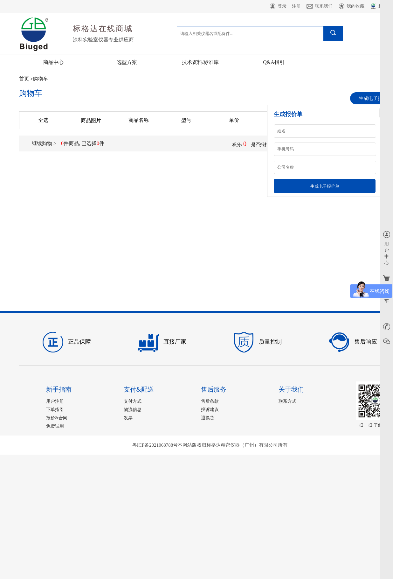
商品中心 (53, 62)
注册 (296, 6)
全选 (43, 120)
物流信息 (132, 409)
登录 (277, 6)
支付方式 (132, 401)
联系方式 (287, 401)
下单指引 (55, 409)
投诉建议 (210, 409)
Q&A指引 (274, 62)
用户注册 (55, 401)
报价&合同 (56, 417)
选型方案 (127, 62)
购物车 (40, 78)
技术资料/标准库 (200, 62)
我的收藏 (351, 6)
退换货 (207, 417)
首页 (24, 78)
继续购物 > (44, 143)
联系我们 (319, 6)
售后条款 (210, 401)
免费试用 (55, 426)
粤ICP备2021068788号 (155, 445)
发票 (128, 417)
